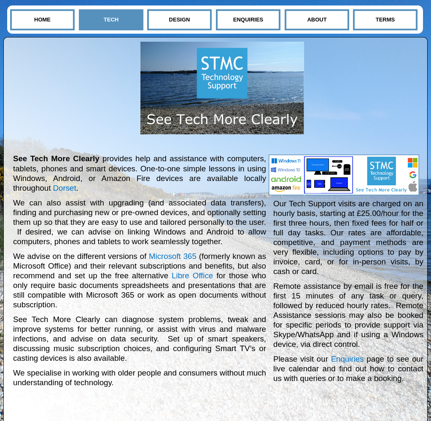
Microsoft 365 (173, 256)
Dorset (64, 188)
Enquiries (347, 358)
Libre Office (192, 275)
